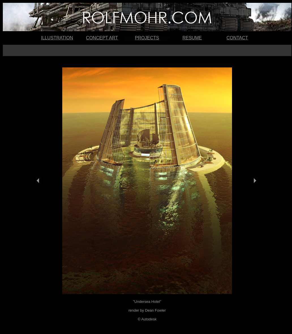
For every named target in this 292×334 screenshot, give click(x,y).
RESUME (192, 37)
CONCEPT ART (102, 37)
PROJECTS (147, 37)
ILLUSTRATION (57, 37)
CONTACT (237, 37)
